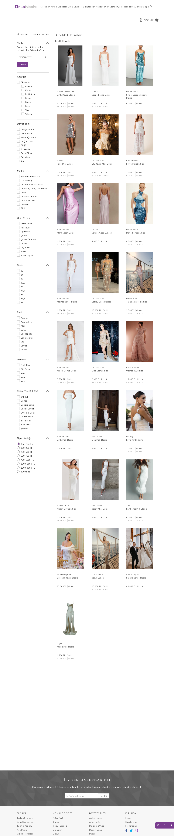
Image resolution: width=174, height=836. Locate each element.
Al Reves (25, 204)
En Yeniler (26, 149)
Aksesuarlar (102, 7)
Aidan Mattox (28, 200)
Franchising (131, 826)
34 (22, 274)
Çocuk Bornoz (60, 826)
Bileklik (28, 86)
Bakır (23, 330)
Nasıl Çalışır (22, 830)
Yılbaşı (28, 114)
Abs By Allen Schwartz (33, 184)
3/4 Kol (24, 397)
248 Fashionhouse (30, 176)
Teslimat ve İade (25, 818)
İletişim (128, 818)
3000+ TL (25, 471)
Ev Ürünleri (30, 94)
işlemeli (24, 428)
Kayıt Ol (104, 796)
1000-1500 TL (28, 463)
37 (22, 294)
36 (22, 286)
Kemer (28, 98)
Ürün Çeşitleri (75, 7)
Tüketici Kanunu (24, 826)
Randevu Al (130, 7)
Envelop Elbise (28, 412)
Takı (27, 110)
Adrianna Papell (29, 196)
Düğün (24, 145)
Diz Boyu (25, 369)
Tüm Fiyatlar (27, 444)
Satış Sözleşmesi (25, 822)
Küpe (27, 106)
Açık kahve (26, 322)
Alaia (23, 208)
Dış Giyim (25, 247)
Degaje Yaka (27, 404)
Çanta (28, 90)
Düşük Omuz (27, 408)
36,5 (23, 290)
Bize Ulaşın (143, 7)
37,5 (23, 298)
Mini (23, 381)
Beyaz (24, 345)
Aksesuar (25, 82)
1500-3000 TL (28, 467)
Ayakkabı (25, 231)
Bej (22, 341)
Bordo (24, 349)
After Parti (26, 133)
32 (22, 270)
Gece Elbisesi (27, 153)
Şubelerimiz (131, 822)
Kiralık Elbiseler (59, 7)
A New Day (27, 180)
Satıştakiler (89, 7)
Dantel (24, 400)
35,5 (23, 282)
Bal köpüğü (27, 333)
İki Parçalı (26, 420)
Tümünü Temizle (40, 34)
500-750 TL (27, 456)
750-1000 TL (27, 460)
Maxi (23, 373)
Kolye (28, 102)
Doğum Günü (27, 141)
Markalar (45, 7)
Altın (23, 325)
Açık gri (24, 318)
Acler (23, 192)
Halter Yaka (27, 416)
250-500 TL (27, 452)
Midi (23, 377)
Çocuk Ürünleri (28, 239)
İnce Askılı (26, 424)
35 (22, 278)
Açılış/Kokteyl (27, 129)
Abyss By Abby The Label (34, 188)
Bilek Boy (25, 365)
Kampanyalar (116, 7)
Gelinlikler (26, 157)
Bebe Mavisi (27, 337)
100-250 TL (27, 448)
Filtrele (22, 64)
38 (22, 302)
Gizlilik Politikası (25, 834)
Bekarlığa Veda (29, 137)
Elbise (24, 251)
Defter (24, 243)
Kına (23, 161)
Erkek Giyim (27, 255)
